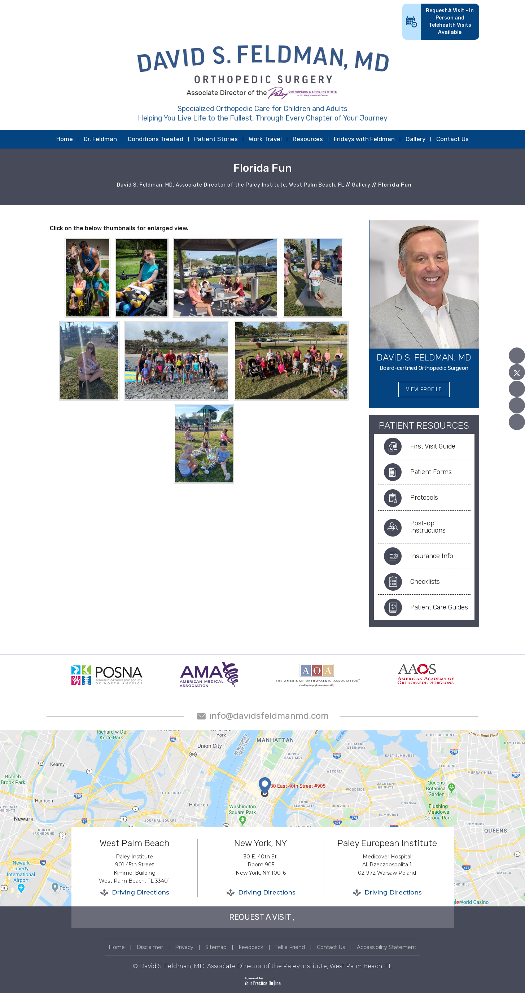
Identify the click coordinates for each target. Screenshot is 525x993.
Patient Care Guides (439, 607)
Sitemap (216, 947)
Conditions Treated (155, 139)
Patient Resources (424, 425)
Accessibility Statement (386, 947)
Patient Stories (216, 139)
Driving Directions (140, 892)
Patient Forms (431, 472)
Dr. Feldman (100, 139)
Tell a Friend (290, 947)
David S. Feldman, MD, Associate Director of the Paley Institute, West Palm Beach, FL (230, 185)
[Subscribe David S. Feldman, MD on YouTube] (517, 389)
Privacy (184, 947)
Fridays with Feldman (364, 139)
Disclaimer (150, 947)
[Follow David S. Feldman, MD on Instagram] (517, 422)
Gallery (415, 139)
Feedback (251, 947)
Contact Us (452, 139)
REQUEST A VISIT (260, 917)
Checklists (425, 582)
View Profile (424, 389)
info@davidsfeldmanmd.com (269, 715)
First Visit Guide (432, 446)
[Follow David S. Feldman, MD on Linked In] (517, 405)
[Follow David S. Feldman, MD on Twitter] (517, 372)
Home (64, 139)
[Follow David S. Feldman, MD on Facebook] (517, 355)
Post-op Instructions (428, 526)
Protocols (424, 498)
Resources (308, 139)
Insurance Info (431, 556)
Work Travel (265, 139)
